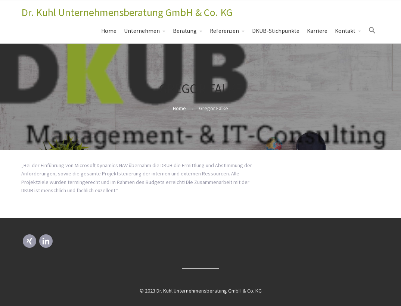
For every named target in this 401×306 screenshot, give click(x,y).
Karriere (317, 30)
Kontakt (345, 30)
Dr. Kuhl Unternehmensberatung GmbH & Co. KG (127, 12)
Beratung (185, 30)
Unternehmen (142, 30)
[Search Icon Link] (372, 30)
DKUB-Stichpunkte (275, 30)
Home (108, 30)
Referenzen (224, 30)
